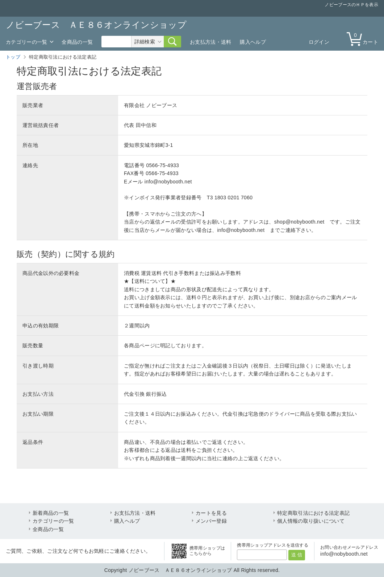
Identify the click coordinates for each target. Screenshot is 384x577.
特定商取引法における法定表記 (313, 513)
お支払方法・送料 (210, 42)
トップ (13, 57)
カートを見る (211, 513)
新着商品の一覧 (51, 513)
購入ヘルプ (253, 42)
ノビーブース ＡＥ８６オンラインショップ (96, 25)
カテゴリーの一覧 (26, 42)
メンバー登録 (211, 521)
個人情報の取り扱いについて (311, 521)
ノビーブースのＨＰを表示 (351, 4)
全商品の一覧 (77, 42)
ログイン (319, 42)
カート (364, 38)
